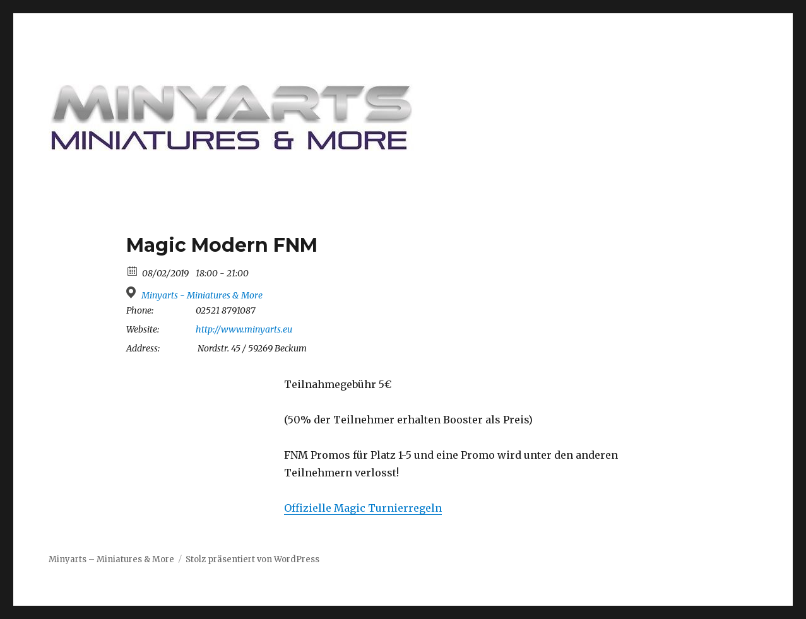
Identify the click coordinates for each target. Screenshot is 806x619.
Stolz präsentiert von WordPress (252, 559)
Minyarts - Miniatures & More (202, 295)
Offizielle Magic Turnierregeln (363, 508)
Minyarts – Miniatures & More (111, 559)
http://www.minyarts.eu (244, 329)
